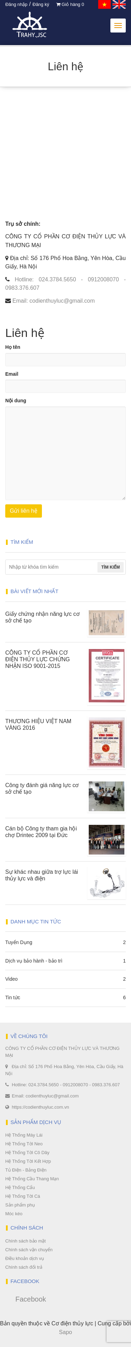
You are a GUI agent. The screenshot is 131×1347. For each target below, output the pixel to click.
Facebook (30, 1299)
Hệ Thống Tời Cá (22, 1196)
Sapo (65, 1332)
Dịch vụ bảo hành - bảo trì (34, 961)
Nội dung (15, 400)
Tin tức (12, 997)
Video (11, 979)
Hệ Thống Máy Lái (24, 1135)
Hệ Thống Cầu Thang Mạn (32, 1178)
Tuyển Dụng (18, 942)
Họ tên (12, 347)
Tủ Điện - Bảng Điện (25, 1170)
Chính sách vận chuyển (28, 1249)
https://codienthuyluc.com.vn (40, 1107)
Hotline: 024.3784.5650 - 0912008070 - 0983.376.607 (66, 1084)
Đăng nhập (16, 4)
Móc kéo (13, 1213)
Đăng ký (40, 4)
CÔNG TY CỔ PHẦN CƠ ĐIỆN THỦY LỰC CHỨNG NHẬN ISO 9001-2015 (37, 659)
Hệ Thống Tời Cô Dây (27, 1152)
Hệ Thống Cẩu (20, 1187)
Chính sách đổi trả (23, 1267)
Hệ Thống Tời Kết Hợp (28, 1161)
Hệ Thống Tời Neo (24, 1143)
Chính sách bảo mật (25, 1241)
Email (11, 374)
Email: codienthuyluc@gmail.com (53, 301)
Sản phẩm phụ (20, 1205)
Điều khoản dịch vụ (24, 1258)
